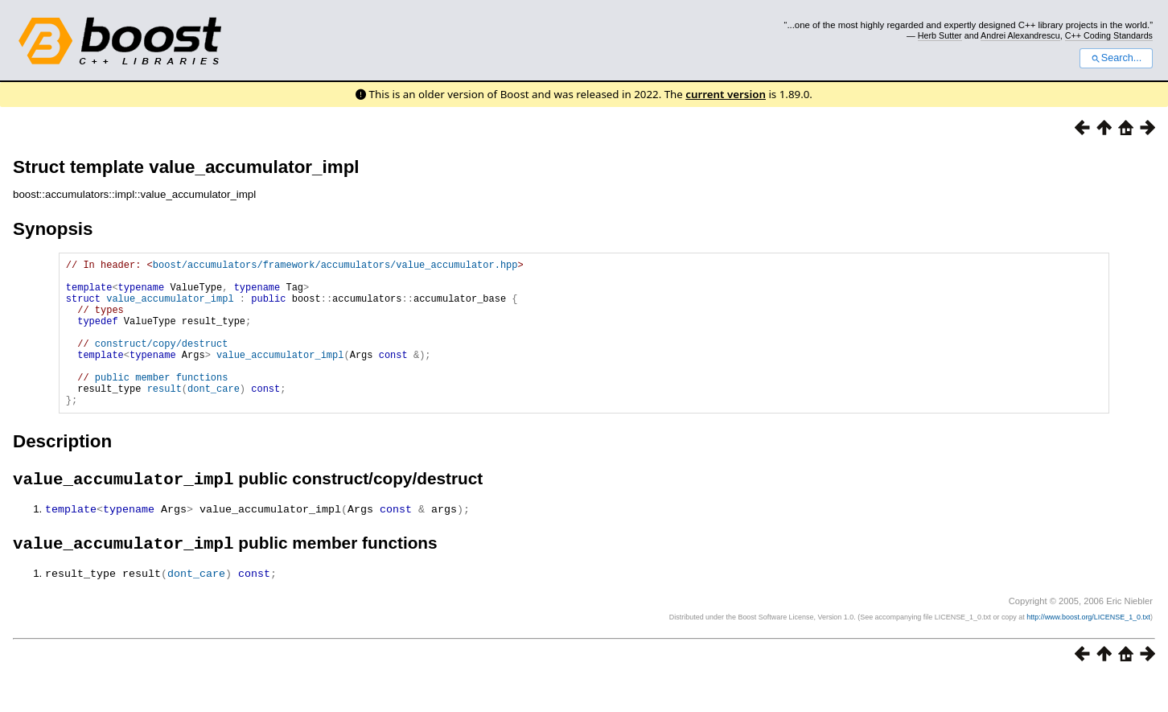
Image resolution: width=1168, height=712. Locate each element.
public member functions (161, 403)
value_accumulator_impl (169, 308)
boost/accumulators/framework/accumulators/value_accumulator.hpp (335, 267)
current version (725, 94)
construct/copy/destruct (161, 362)
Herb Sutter (940, 35)
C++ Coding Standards (1109, 35)
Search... (1116, 58)
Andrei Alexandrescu (1020, 35)
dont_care (213, 417)
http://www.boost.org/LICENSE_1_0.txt (1088, 652)
